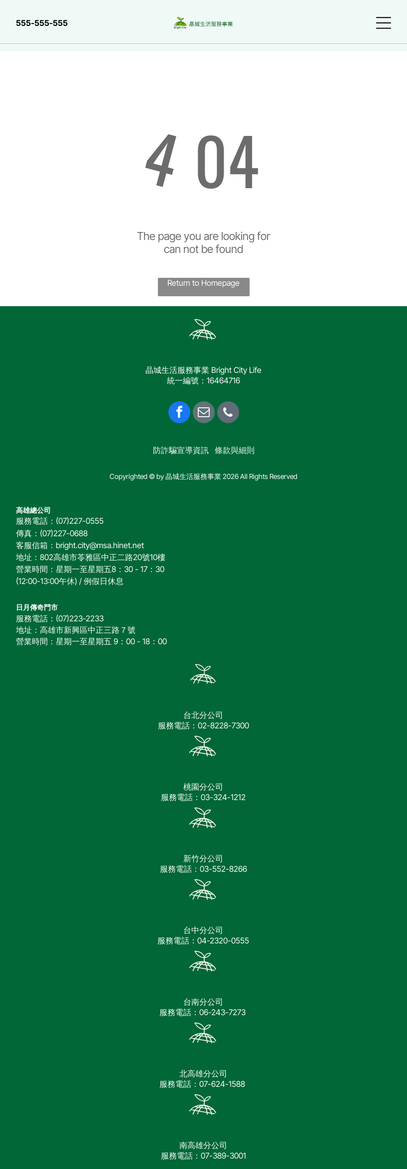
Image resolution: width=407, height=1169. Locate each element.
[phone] (228, 413)
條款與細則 (235, 450)
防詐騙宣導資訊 (181, 450)
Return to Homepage (203, 283)
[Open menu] (383, 22)
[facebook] (179, 413)
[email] (204, 413)
